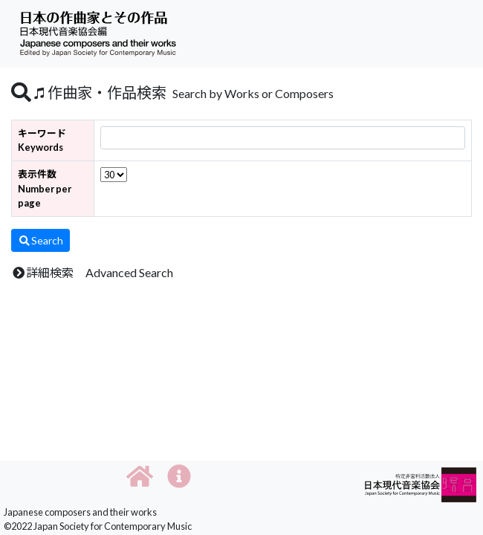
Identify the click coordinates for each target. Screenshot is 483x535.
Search (40, 240)
